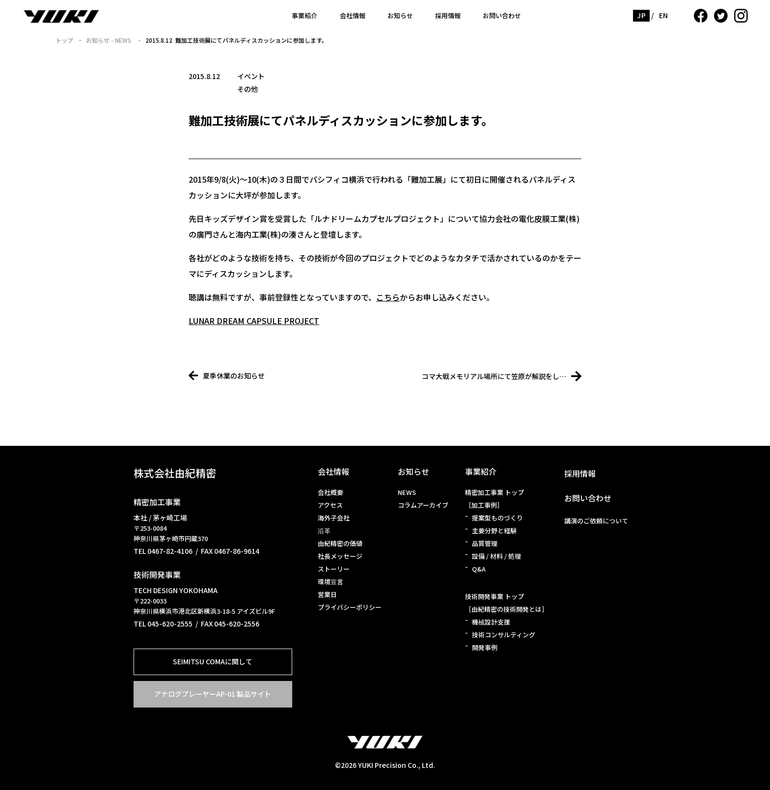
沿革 (324, 530)
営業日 (327, 594)
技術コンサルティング (503, 634)
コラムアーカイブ (423, 505)
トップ (64, 40)
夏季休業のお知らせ (227, 375)
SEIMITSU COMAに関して (212, 661)
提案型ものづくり (497, 517)
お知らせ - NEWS (109, 40)
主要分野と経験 (494, 530)
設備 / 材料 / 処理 (496, 556)
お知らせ (400, 15)
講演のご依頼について (596, 520)
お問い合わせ (502, 15)
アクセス (330, 505)
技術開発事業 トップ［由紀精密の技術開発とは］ (506, 603)
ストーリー (334, 568)
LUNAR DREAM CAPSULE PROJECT (254, 321)
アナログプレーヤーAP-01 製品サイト (212, 694)
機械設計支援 (491, 622)
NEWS (407, 492)
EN (663, 15)
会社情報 (352, 15)
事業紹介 (304, 15)
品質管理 (484, 543)
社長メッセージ (340, 556)
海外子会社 (334, 517)
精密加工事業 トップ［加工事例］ (494, 499)
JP (641, 15)
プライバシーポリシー (350, 607)
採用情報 (448, 15)
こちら (388, 297)
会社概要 (330, 492)
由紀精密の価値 (340, 543)
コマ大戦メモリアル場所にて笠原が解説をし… (501, 376)
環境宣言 (330, 581)
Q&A (479, 568)
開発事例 (484, 647)
